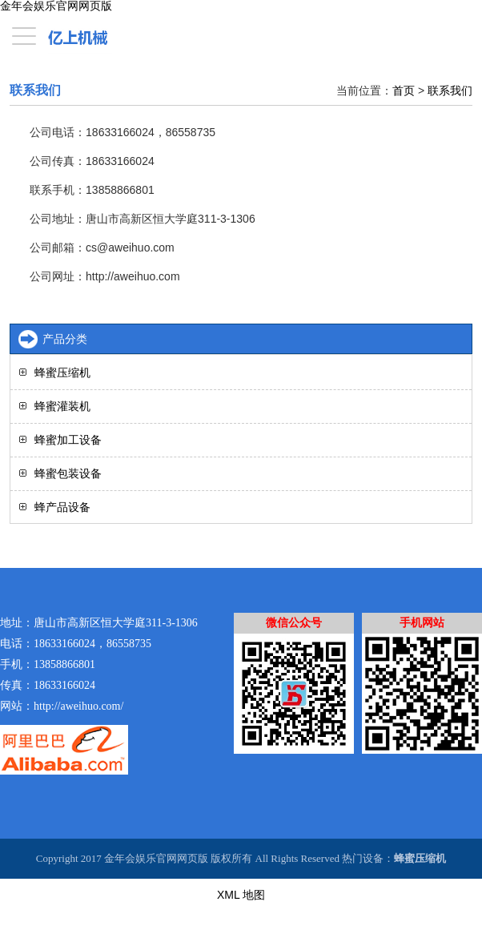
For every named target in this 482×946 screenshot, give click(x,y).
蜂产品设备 (62, 507)
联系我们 (450, 90)
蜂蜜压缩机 (62, 372)
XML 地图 (241, 894)
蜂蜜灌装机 (62, 406)
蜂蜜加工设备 (68, 439)
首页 (403, 90)
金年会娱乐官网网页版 (56, 6)
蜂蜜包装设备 (68, 473)
